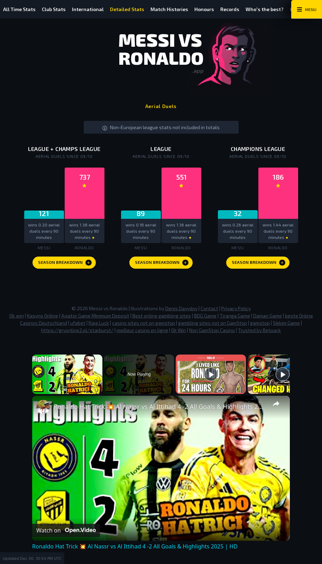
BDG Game (205, 317)
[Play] (211, 376)
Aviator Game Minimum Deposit (95, 317)
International (93, 9)
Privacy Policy (236, 310)
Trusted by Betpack (259, 332)
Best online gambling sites (161, 317)
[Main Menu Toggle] (306, 9)
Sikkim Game (286, 325)
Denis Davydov (181, 310)
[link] (43, 408)
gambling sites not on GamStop (212, 325)
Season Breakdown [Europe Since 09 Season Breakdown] (258, 264)
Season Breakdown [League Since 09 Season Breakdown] (162, 264)
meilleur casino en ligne (142, 332)
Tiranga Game (235, 317)
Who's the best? (280, 9)
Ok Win (178, 332)
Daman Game (267, 317)
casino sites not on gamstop (143, 325)
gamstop (260, 325)
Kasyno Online (42, 317)
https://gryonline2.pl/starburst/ (77, 332)
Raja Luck (99, 325)
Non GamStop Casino (212, 332)
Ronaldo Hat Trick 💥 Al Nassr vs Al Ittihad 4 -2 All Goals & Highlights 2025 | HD (160, 408)
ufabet (77, 325)
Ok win (16, 317)
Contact (209, 310)
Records (243, 9)
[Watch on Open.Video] (66, 532)
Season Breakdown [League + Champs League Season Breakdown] (65, 264)
